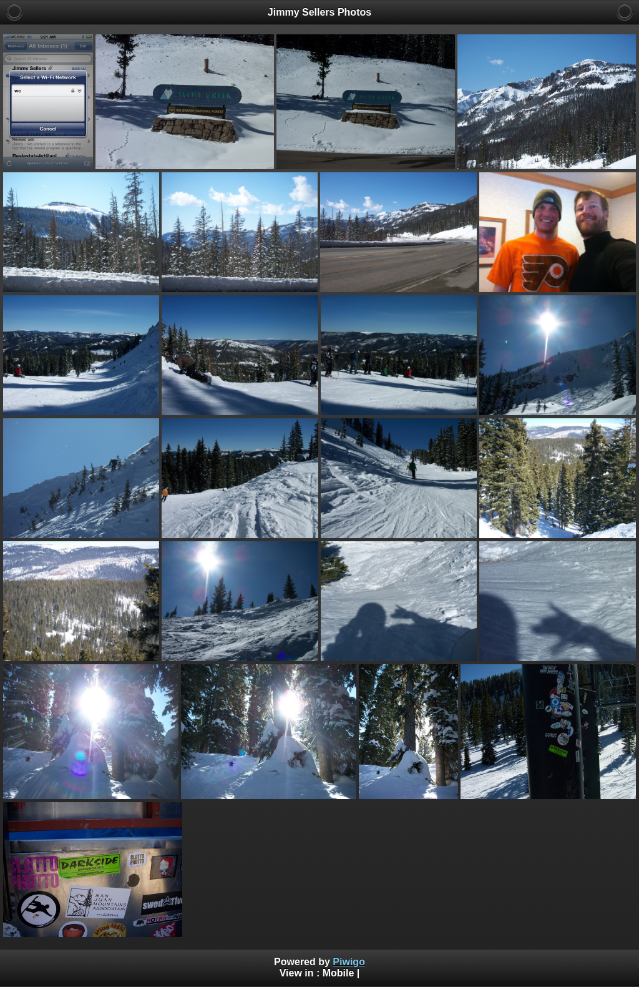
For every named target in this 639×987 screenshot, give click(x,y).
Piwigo (349, 961)
